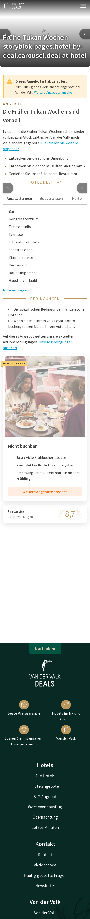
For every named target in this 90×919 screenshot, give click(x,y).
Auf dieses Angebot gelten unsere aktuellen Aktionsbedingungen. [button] (38, 342)
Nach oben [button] (45, 648)
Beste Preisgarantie (23, 708)
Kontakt (45, 854)
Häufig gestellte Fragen (45, 875)
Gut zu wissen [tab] (51, 198)
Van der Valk (66, 733)
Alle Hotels (45, 776)
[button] (8, 188)
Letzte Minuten (45, 827)
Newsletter (45, 885)
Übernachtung (45, 817)
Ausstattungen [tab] (19, 198)
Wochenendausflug (45, 807)
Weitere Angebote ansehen (54, 92)
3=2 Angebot (45, 796)
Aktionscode (45, 865)
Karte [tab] (77, 198)
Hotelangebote (45, 786)
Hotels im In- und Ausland (66, 710)
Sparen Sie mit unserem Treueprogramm (24, 735)
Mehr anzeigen (15, 290)
